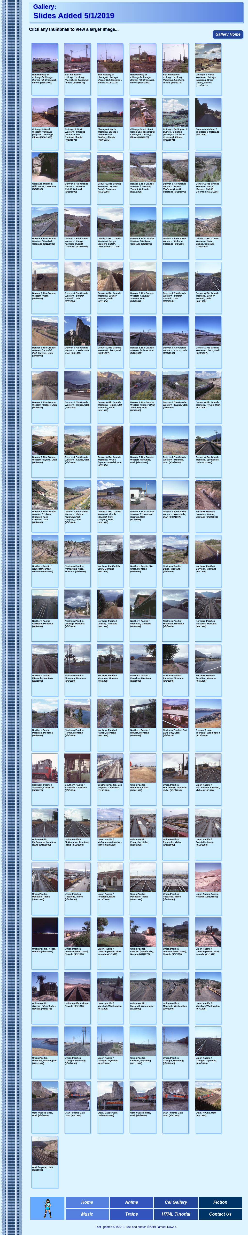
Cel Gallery (176, 1202)
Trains (131, 1214)
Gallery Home (228, 34)
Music (87, 1214)
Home (87, 1202)
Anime (131, 1202)
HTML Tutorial (176, 1214)
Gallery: (44, 6)
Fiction (220, 1202)
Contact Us (220, 1214)
